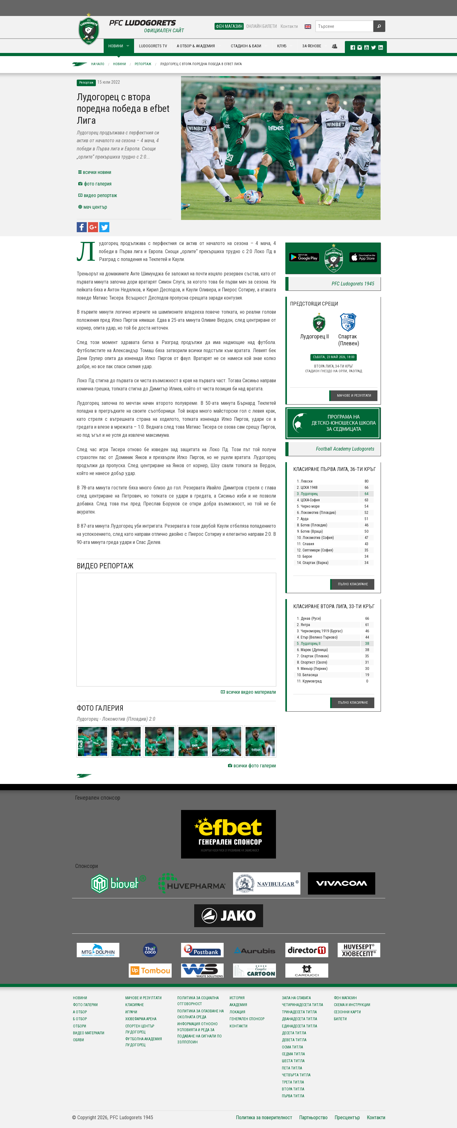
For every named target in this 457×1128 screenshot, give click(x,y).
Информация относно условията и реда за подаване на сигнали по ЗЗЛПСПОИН (199, 1033)
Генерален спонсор (247, 1019)
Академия (238, 1005)
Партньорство (313, 1117)
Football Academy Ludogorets (345, 449)
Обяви (78, 1040)
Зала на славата (296, 998)
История (237, 998)
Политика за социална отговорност (198, 1001)
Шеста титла (293, 1061)
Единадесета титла (299, 1026)
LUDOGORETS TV (153, 46)
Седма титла (293, 1054)
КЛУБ (281, 46)
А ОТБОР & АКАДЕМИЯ (196, 46)
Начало (97, 64)
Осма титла (292, 1047)
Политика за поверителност (264, 1117)
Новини (119, 64)
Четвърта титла (296, 1075)
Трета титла (293, 1082)
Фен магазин (345, 998)
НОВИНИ (115, 46)
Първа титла (293, 1096)
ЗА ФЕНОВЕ (311, 46)
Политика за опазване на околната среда (200, 1014)
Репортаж (143, 64)
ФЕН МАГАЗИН (229, 26)
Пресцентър (347, 1117)
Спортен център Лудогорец (139, 1029)
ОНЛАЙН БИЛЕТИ (261, 26)
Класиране (134, 1005)
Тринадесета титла (299, 1012)
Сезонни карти (347, 1012)
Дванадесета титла (299, 1019)
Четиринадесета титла (302, 1005)
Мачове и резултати (354, 396)
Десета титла (294, 1033)
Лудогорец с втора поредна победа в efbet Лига (201, 64)
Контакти (289, 26)
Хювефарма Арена (140, 1019)
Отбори (79, 1026)
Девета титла (294, 1040)
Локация (237, 1012)
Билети (340, 1019)
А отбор (80, 1012)
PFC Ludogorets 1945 (353, 284)
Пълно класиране (353, 584)
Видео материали (88, 1033)
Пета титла (292, 1068)
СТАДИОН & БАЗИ (246, 46)
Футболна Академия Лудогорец (143, 1042)
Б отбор (80, 1019)
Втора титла (293, 1089)
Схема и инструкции (352, 1005)
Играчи (131, 1012)
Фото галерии (85, 1005)
